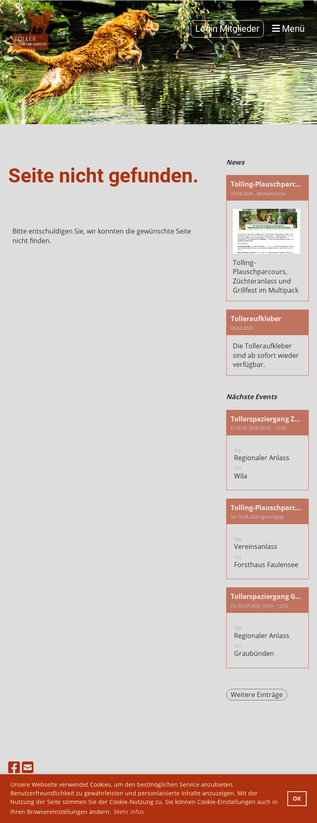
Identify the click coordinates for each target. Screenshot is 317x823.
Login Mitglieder (227, 29)
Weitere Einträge (257, 694)
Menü (288, 29)
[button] (267, 450)
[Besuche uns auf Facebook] (14, 767)
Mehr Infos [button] (129, 812)
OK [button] (297, 798)
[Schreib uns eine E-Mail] (27, 767)
